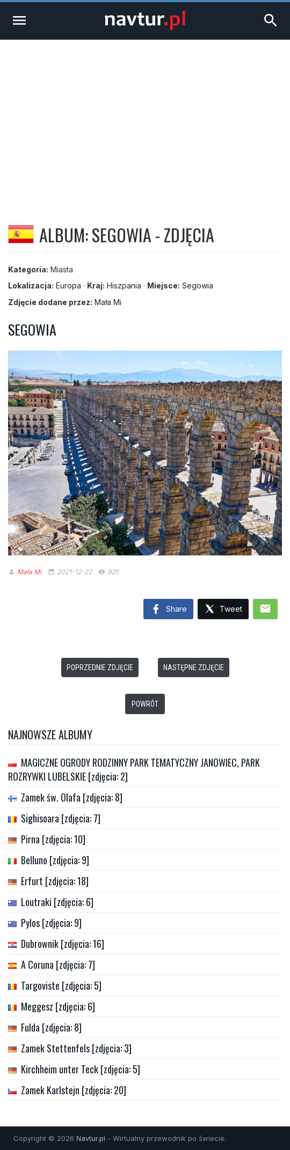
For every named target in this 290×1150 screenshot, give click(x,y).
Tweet (223, 609)
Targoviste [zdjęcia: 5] (61, 985)
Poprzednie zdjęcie (100, 667)
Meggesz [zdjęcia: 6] (58, 1006)
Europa (68, 285)
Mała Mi (108, 302)
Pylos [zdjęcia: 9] (51, 923)
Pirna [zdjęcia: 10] (53, 839)
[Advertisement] (145, 120)
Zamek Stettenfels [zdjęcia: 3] (76, 1048)
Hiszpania (124, 285)
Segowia (197, 285)
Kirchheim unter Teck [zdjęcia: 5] (80, 1069)
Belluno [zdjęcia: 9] (55, 860)
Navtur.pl (90, 1138)
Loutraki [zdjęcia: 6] (57, 902)
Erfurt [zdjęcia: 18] (55, 881)
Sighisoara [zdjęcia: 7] (60, 818)
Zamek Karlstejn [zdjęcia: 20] (73, 1090)
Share (168, 609)
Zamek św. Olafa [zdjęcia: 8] (71, 797)
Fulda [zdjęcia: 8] (51, 1027)
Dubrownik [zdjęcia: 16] (62, 944)
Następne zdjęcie (193, 667)
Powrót (145, 704)
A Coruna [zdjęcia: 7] (58, 964)
